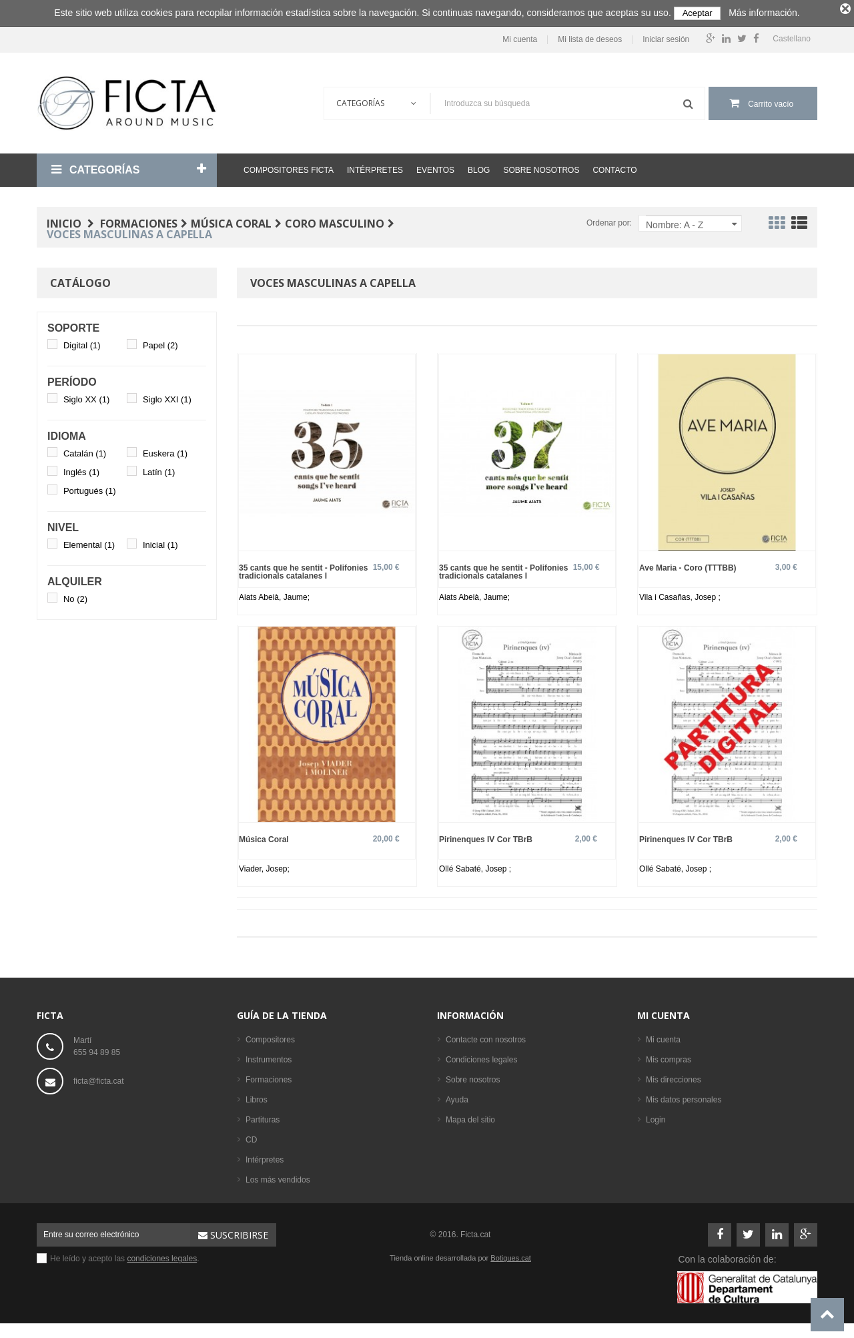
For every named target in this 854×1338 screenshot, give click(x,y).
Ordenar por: (609, 219)
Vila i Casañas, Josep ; (680, 594)
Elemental (89, 542)
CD (251, 1137)
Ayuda (457, 1097)
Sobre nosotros (541, 167)
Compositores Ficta (289, 167)
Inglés (81, 469)
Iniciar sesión (666, 36)
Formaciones (269, 1077)
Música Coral (264, 836)
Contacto (614, 167)
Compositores (270, 1037)
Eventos (435, 167)
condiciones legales (162, 1256)
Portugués (89, 487)
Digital (82, 342)
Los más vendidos (278, 1177)
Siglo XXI (167, 396)
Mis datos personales (683, 1097)
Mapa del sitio (470, 1117)
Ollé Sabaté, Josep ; (475, 866)
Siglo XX (86, 396)
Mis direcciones (673, 1077)
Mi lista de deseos (590, 36)
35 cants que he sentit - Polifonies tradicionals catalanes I (303, 568)
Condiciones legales (481, 1057)
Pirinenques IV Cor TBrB (485, 836)
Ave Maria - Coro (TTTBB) (688, 564)
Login (655, 1117)
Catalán (84, 450)
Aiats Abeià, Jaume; (274, 594)
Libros (257, 1097)
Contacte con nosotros (486, 1037)
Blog (479, 167)
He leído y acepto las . (124, 1256)
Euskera (165, 450)
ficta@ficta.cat (98, 1078)
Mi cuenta (519, 36)
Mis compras (668, 1057)
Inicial (160, 542)
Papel (160, 342)
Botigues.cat (510, 1255)
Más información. (764, 12)
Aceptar (698, 13)
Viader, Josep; (264, 866)
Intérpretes (375, 167)
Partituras (263, 1117)
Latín (159, 469)
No (75, 596)
